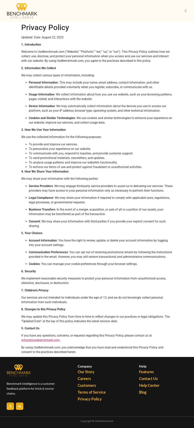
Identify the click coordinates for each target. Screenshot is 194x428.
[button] (185, 11)
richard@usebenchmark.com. (40, 340)
